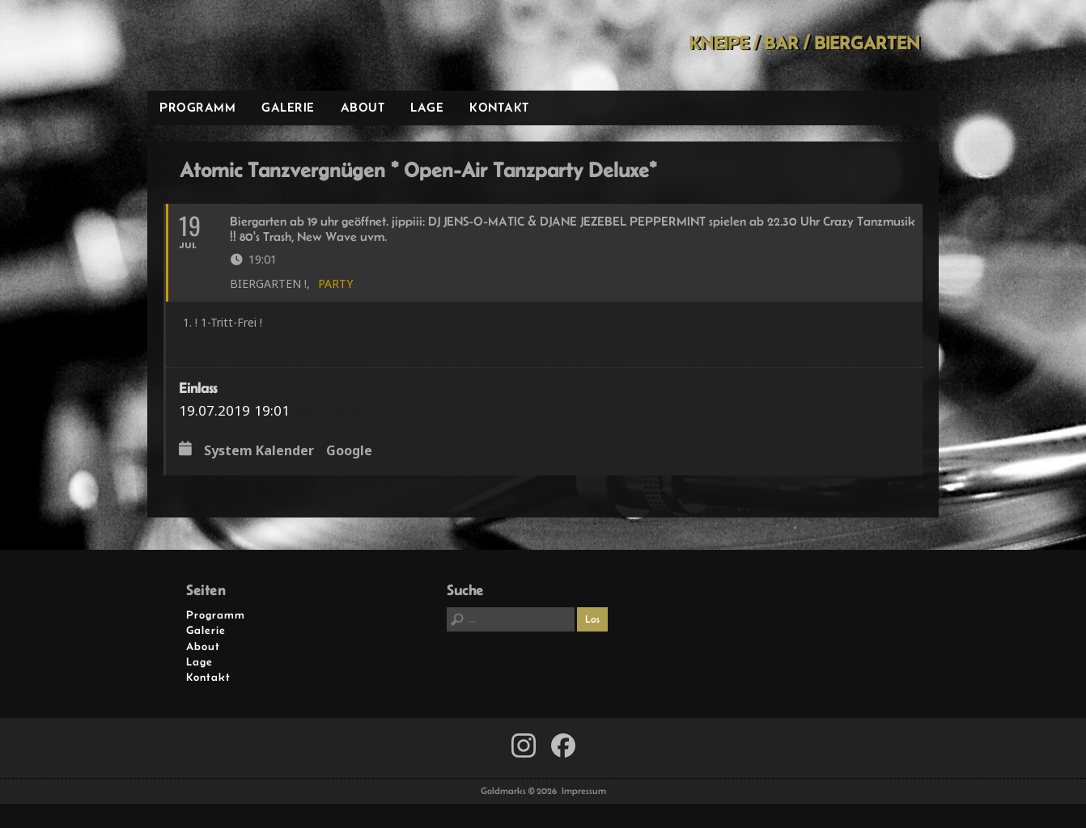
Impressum (584, 791)
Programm (197, 107)
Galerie (288, 107)
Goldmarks (263, 45)
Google (349, 451)
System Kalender (259, 451)
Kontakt (499, 107)
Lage (426, 107)
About (363, 107)
